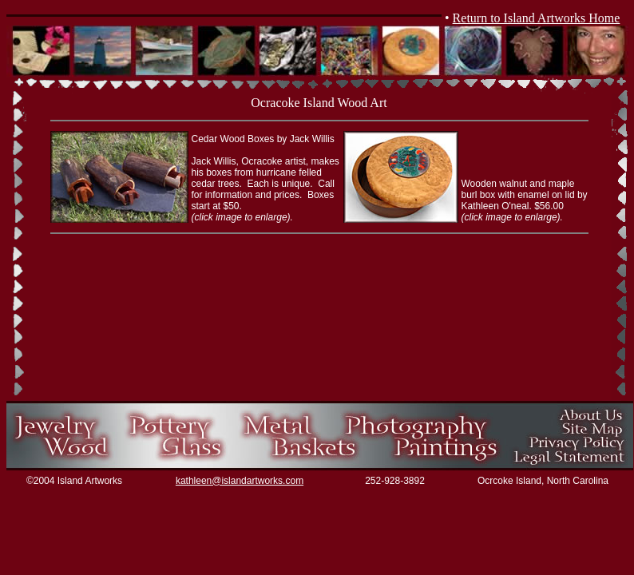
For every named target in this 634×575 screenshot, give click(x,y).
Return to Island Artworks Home (536, 18)
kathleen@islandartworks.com (239, 480)
